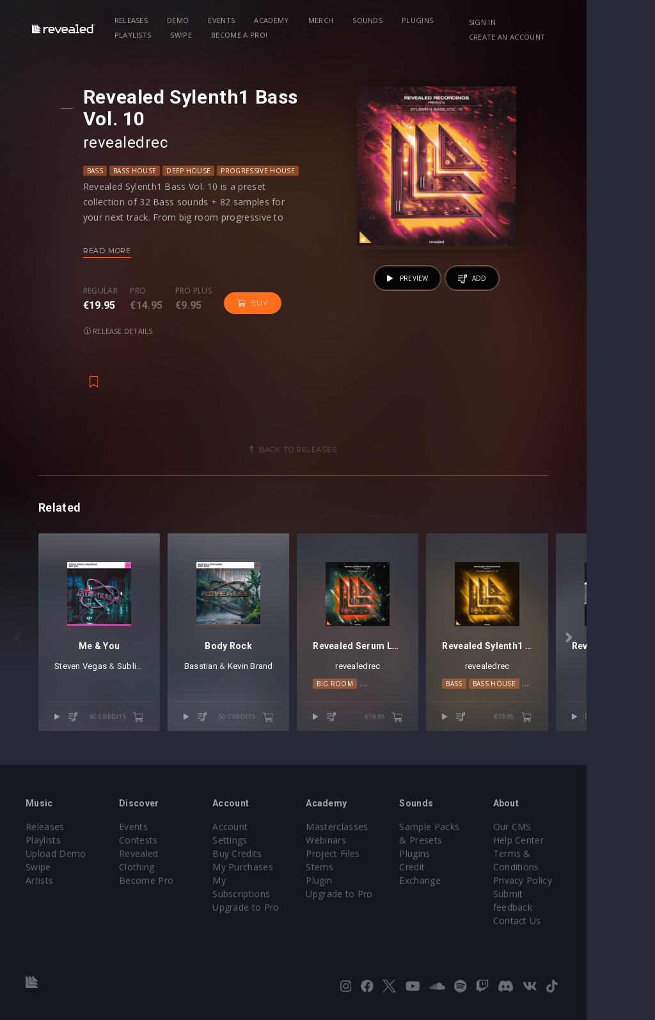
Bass (101, 170)
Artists (39, 886)
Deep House (194, 170)
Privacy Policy (579, 886)
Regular (106, 291)
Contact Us (574, 913)
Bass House (140, 170)
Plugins (425, 20)
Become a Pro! (191, 35)
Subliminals (139, 683)
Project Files (367, 859)
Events (230, 20)
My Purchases (265, 859)
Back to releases (332, 449)
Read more (113, 250)
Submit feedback (586, 899)
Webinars (360, 846)
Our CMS (569, 832)
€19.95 (435, 734)
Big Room (369, 700)
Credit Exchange (480, 873)
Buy (258, 303)
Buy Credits (260, 846)
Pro (144, 291)
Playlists (479, 20)
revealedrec (131, 143)
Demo (186, 20)
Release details (124, 331)
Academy (279, 20)
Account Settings (271, 832)
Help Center (575, 846)
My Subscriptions (272, 873)
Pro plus (198, 291)
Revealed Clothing (169, 859)
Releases (140, 20)
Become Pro (157, 873)
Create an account (563, 37)
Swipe (134, 35)
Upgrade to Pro (268, 886)
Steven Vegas (80, 683)
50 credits (133, 734)
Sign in (538, 22)
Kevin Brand (276, 683)
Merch (329, 20)
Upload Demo (56, 859)
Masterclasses (371, 832)
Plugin (353, 886)
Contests (150, 846)
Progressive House (263, 170)
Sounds (376, 20)
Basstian (226, 683)
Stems (354, 873)
